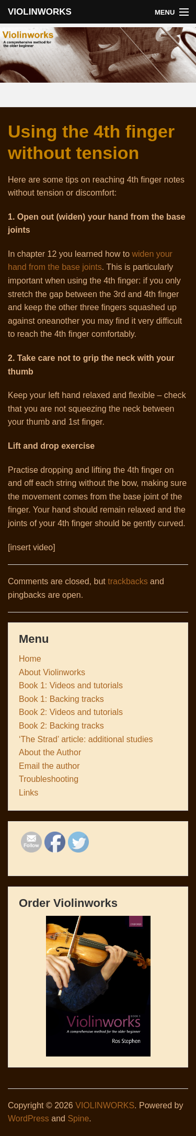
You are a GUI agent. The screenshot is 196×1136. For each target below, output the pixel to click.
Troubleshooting (48, 779)
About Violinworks (52, 672)
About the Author (50, 752)
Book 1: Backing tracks (61, 699)
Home (30, 658)
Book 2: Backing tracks (61, 725)
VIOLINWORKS (40, 12)
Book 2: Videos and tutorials (71, 712)
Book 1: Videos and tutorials (71, 685)
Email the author (49, 766)
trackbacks (127, 581)
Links (28, 792)
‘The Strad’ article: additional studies (86, 739)
